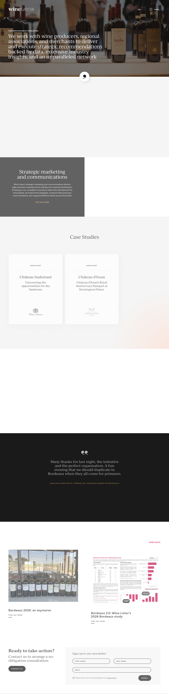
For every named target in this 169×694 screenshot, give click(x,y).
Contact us (17, 669)
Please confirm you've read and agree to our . (95, 678)
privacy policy (111, 678)
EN (139, 9)
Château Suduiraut (36, 277)
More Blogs (154, 542)
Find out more (42, 202)
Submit (144, 678)
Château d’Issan (91, 277)
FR (144, 9)
